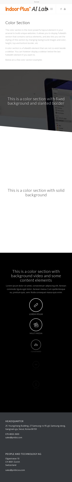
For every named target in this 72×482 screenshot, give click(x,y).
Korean (36, 2)
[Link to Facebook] (61, 9)
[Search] (46, 9)
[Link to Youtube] (65, 9)
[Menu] (51, 9)
